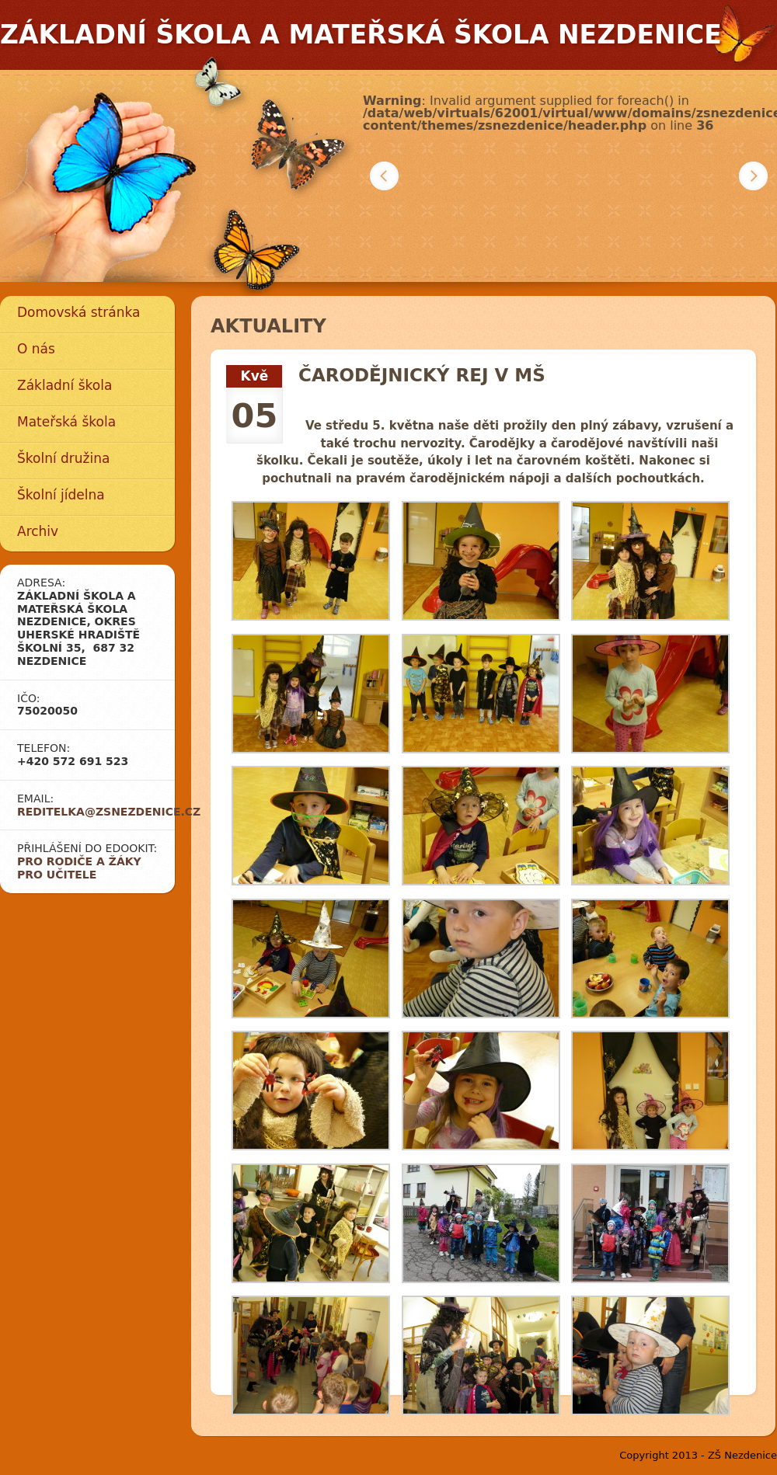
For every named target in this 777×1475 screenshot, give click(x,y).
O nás (36, 349)
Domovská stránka (78, 312)
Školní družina (63, 458)
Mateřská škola (66, 422)
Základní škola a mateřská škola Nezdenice (361, 34)
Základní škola (64, 385)
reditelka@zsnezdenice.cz (108, 811)
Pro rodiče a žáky (79, 861)
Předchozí (384, 176)
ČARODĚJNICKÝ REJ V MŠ (421, 375)
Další (753, 176)
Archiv (37, 531)
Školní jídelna (61, 495)
